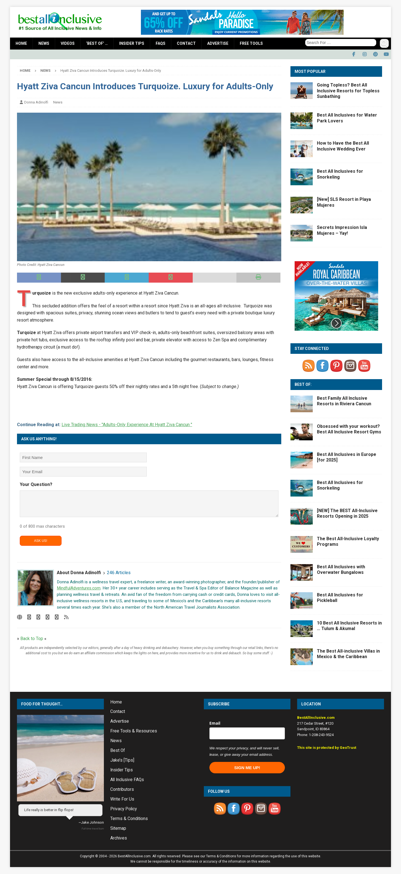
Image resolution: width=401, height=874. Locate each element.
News (43, 43)
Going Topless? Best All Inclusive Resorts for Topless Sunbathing (348, 90)
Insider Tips (131, 43)
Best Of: (303, 384)
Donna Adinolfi (36, 102)
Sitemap (118, 828)
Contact (186, 43)
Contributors (122, 789)
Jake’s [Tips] (122, 760)
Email (214, 723)
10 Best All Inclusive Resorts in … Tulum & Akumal (349, 625)
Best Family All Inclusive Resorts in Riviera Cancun (344, 401)
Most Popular (310, 71)
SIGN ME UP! (247, 767)
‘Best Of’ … (97, 43)
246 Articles (119, 572)
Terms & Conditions (129, 818)
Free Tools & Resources (133, 731)
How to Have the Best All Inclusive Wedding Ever (343, 146)
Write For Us (122, 799)
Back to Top (31, 638)
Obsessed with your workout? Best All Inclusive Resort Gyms (349, 429)
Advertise (217, 43)
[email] (247, 733)
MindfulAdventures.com (79, 588)
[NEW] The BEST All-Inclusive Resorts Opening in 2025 (347, 513)
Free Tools (251, 43)
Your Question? (36, 484)
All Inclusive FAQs (127, 779)
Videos (68, 43)
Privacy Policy (123, 808)
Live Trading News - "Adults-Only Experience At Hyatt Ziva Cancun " (127, 424)
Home (21, 43)
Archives (118, 838)
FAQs (160, 43)
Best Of (117, 750)
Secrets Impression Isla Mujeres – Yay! (342, 230)
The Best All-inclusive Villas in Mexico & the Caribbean (348, 654)
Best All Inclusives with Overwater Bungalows (341, 569)
